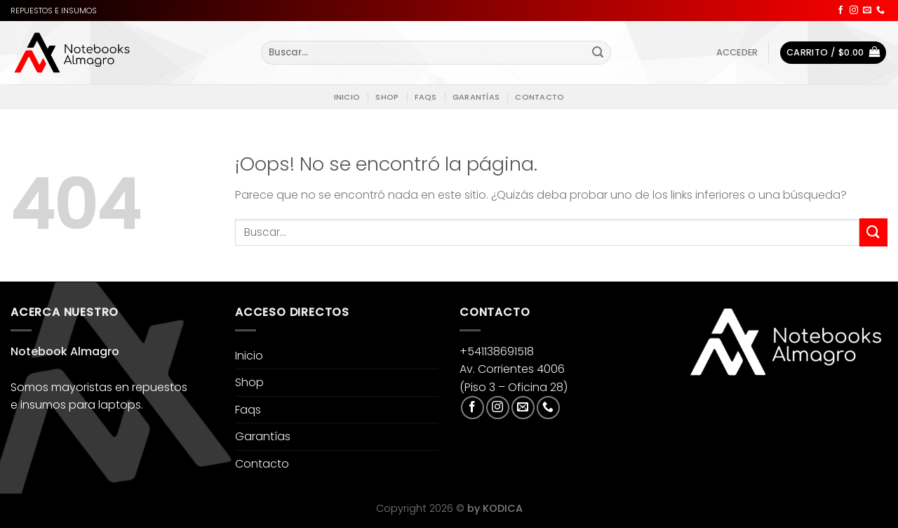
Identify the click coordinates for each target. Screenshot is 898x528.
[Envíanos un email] (867, 10)
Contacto (539, 97)
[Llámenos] (880, 10)
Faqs (426, 97)
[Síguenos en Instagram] (854, 10)
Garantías (476, 97)
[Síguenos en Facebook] (840, 10)
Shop (386, 97)
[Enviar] (598, 53)
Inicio (347, 97)
